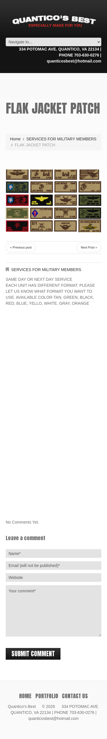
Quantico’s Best (24, 706)
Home (15, 139)
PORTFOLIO (46, 696)
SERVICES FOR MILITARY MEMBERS (61, 139)
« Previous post (21, 247)
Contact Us (75, 696)
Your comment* (53, 611)
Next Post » (89, 247)
